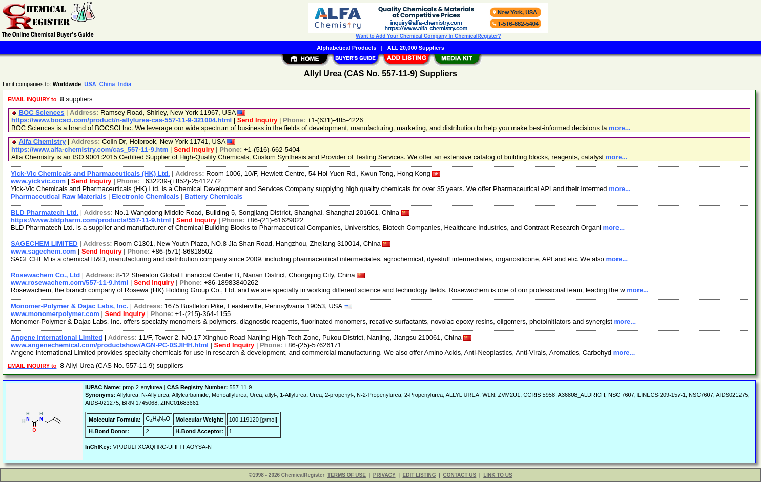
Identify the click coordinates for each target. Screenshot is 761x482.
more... (620, 128)
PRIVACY (384, 475)
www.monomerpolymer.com (55, 314)
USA (90, 84)
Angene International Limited (56, 337)
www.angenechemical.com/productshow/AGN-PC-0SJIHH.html (110, 345)
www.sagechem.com (43, 251)
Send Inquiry (257, 120)
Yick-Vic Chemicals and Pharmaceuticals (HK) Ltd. (90, 173)
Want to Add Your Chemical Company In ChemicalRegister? (428, 36)
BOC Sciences (42, 112)
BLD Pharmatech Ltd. (44, 212)
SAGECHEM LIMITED (44, 243)
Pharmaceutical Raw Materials (58, 196)
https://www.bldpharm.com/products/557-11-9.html (91, 220)
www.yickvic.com (38, 181)
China (107, 84)
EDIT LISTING (419, 475)
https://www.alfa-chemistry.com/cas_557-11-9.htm (89, 149)
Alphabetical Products (346, 48)
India (124, 84)
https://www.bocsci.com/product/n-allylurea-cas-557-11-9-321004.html (121, 120)
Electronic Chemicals (145, 196)
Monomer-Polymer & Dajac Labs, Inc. (69, 306)
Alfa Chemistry (42, 141)
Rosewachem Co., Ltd (45, 275)
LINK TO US (497, 475)
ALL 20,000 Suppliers (415, 48)
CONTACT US (459, 475)
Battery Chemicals (213, 196)
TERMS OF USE (346, 475)
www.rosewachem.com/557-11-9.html (69, 282)
